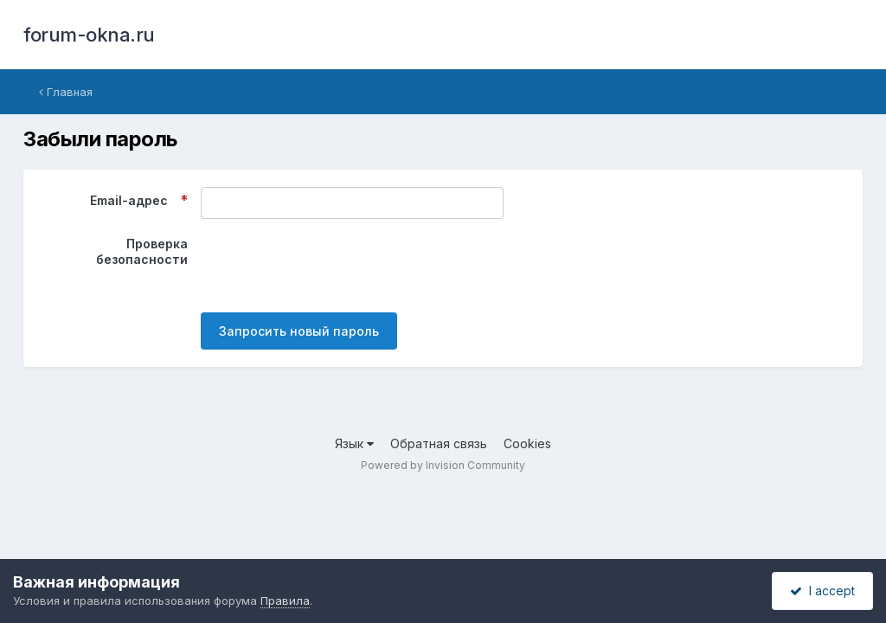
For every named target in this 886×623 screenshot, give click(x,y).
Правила (285, 600)
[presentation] (332, 265)
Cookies (527, 443)
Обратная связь (438, 443)
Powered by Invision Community (443, 465)
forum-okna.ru (89, 34)
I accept (822, 590)
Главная (66, 92)
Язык (354, 443)
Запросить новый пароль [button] (299, 331)
